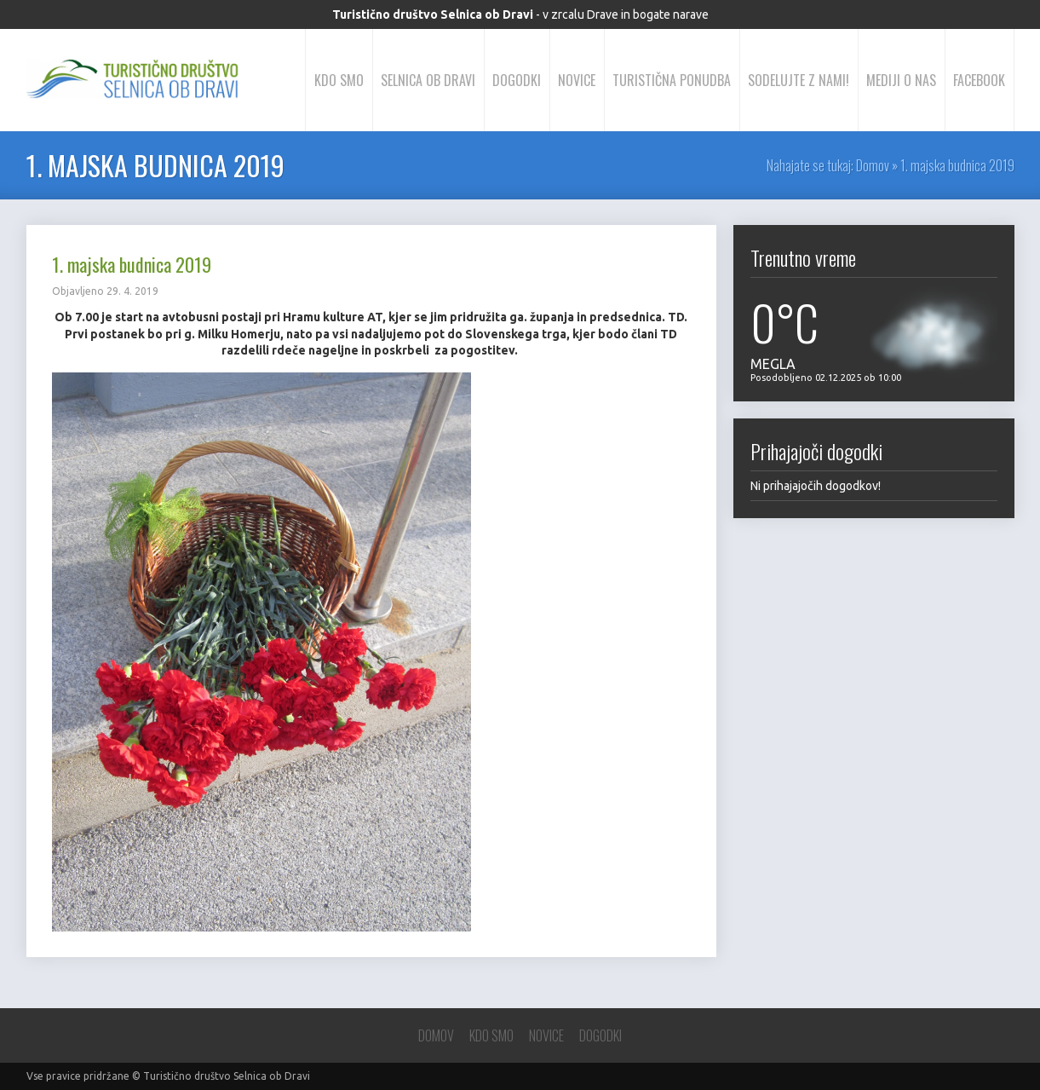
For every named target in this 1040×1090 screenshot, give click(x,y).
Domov (872, 165)
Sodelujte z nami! (798, 80)
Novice (576, 80)
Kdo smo (339, 80)
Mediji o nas (901, 80)
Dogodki (516, 80)
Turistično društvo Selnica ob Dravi (226, 1075)
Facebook (979, 80)
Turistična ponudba (671, 80)
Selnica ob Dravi (428, 80)
